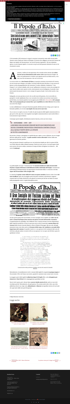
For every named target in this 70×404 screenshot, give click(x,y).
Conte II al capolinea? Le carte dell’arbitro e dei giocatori (12, 383)
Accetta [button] (60, 18)
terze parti (25, 8)
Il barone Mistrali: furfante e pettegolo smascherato (13, 387)
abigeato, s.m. (10, 393)
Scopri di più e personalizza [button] (14, 18)
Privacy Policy (27, 399)
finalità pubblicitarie (13, 11)
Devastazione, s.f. (10, 390)
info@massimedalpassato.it (42, 379)
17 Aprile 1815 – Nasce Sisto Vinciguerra (13, 379)
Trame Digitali (42, 399)
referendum (48, 100)
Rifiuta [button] (52, 18)
